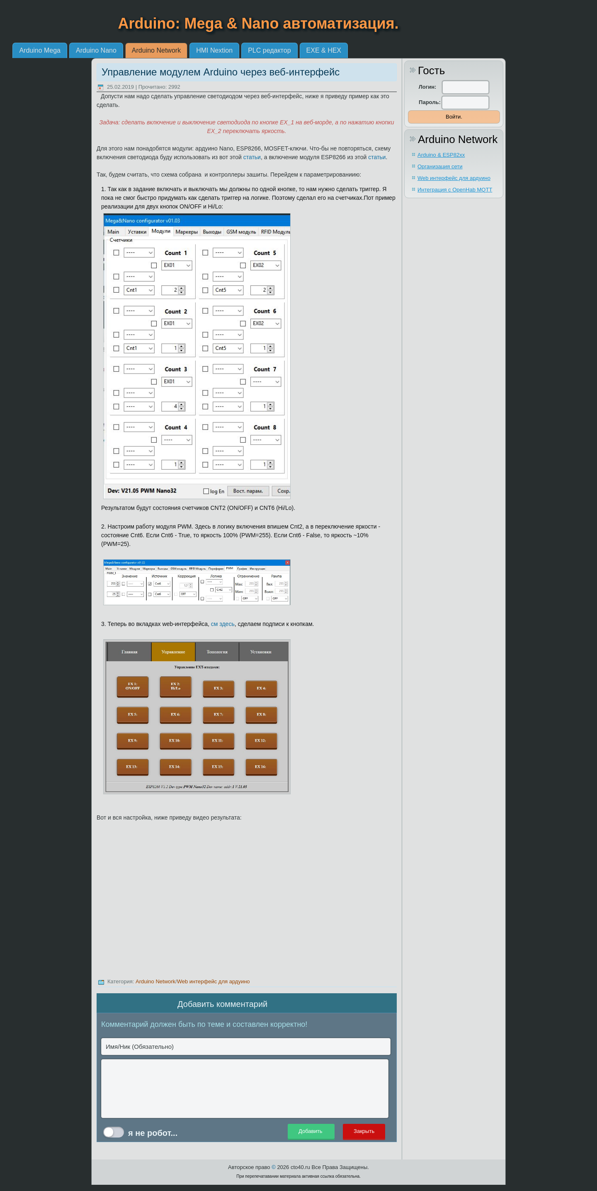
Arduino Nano (181, 50)
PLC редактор (354, 50)
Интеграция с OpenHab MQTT (454, 190)
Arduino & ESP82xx (441, 155)
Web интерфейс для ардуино (213, 981)
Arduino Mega (125, 50)
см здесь (223, 624)
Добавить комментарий (222, 1004)
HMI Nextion (300, 50)
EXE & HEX (408, 50)
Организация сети (440, 166)
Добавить (311, 1131)
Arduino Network (241, 50)
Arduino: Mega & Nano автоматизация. (258, 23)
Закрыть (364, 1131)
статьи (252, 157)
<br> (247, 901)
